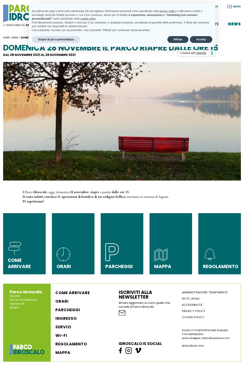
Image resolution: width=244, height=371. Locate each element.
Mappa (62, 352)
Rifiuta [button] (178, 39)
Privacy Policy (193, 311)
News (234, 24)
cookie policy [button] (88, 18)
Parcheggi (67, 310)
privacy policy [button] (167, 11)
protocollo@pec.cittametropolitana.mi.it (206, 338)
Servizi (63, 327)
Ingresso (66, 318)
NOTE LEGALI (191, 299)
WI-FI (61, 335)
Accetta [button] (201, 39)
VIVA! (201, 346)
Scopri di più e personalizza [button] (56, 39)
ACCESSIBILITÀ (192, 305)
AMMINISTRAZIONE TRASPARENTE (205, 292)
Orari (62, 301)
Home (6, 37)
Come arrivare (72, 292)
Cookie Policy (193, 317)
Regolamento (71, 344)
